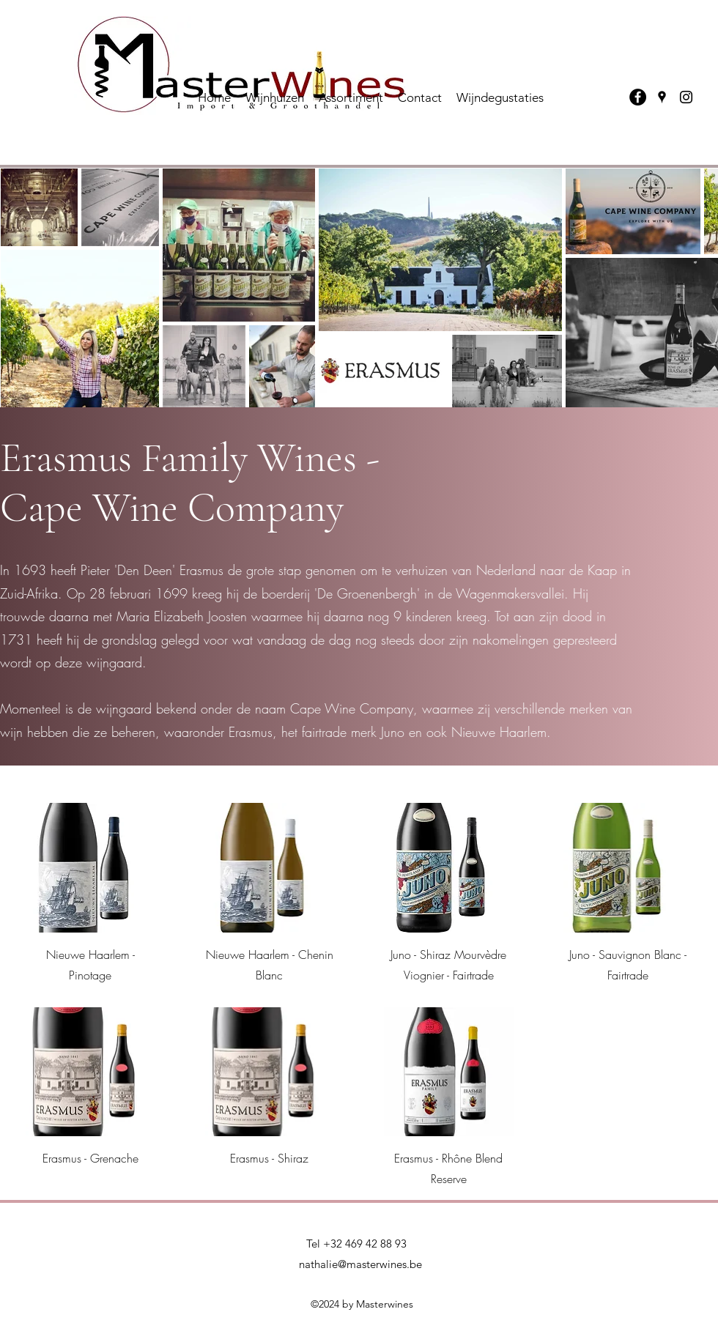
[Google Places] (662, 97)
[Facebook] (637, 97)
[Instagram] (686, 97)
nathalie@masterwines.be (360, 1264)
